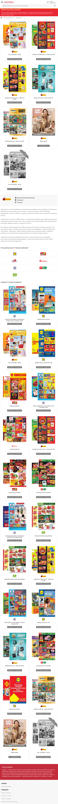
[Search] (55, 5)
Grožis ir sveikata (5, 798)
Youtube (19, 202)
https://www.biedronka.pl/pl (26, 198)
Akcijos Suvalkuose (9, 17)
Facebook (20, 200)
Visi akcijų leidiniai (6, 786)
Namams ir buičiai (6, 795)
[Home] (1, 18)
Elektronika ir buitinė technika (9, 801)
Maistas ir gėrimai (6, 793)
